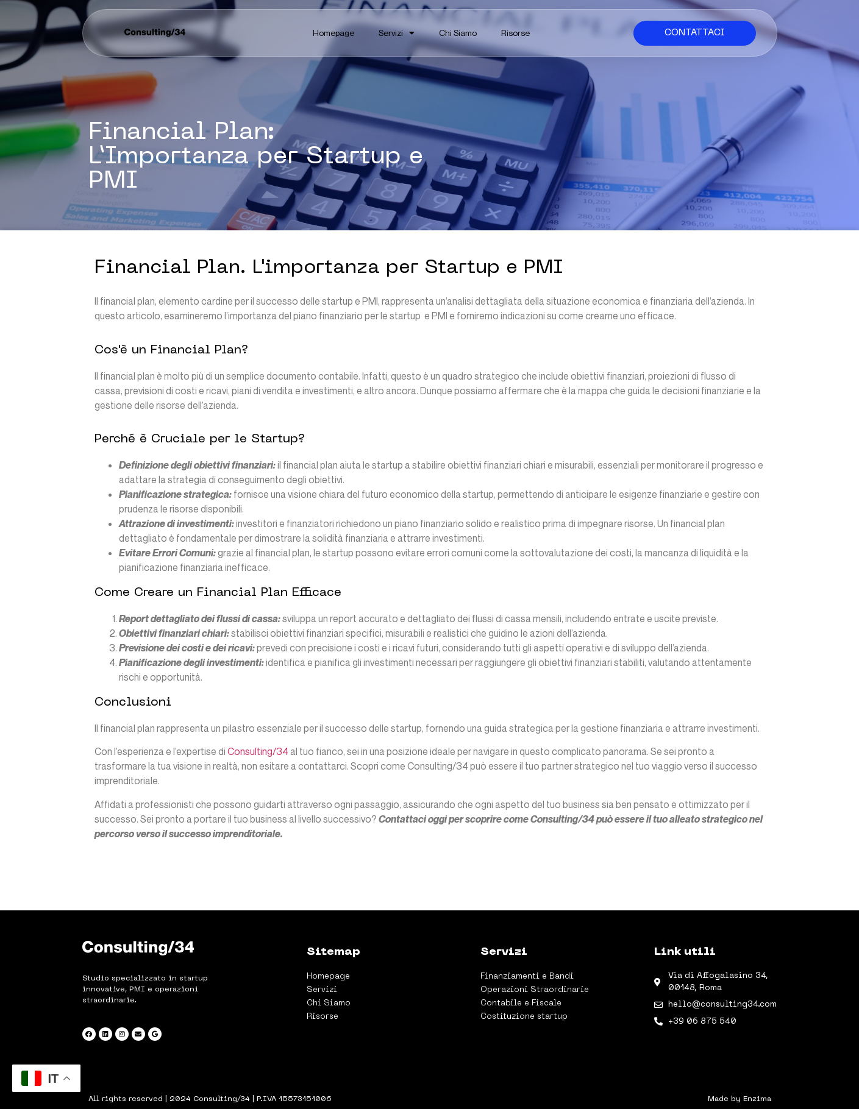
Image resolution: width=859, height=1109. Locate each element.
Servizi (397, 33)
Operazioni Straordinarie (534, 990)
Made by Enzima (739, 1099)
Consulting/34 (257, 751)
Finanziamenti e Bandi (527, 976)
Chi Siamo (458, 32)
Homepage (333, 32)
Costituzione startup (524, 1017)
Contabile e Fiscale (520, 1003)
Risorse (515, 32)
